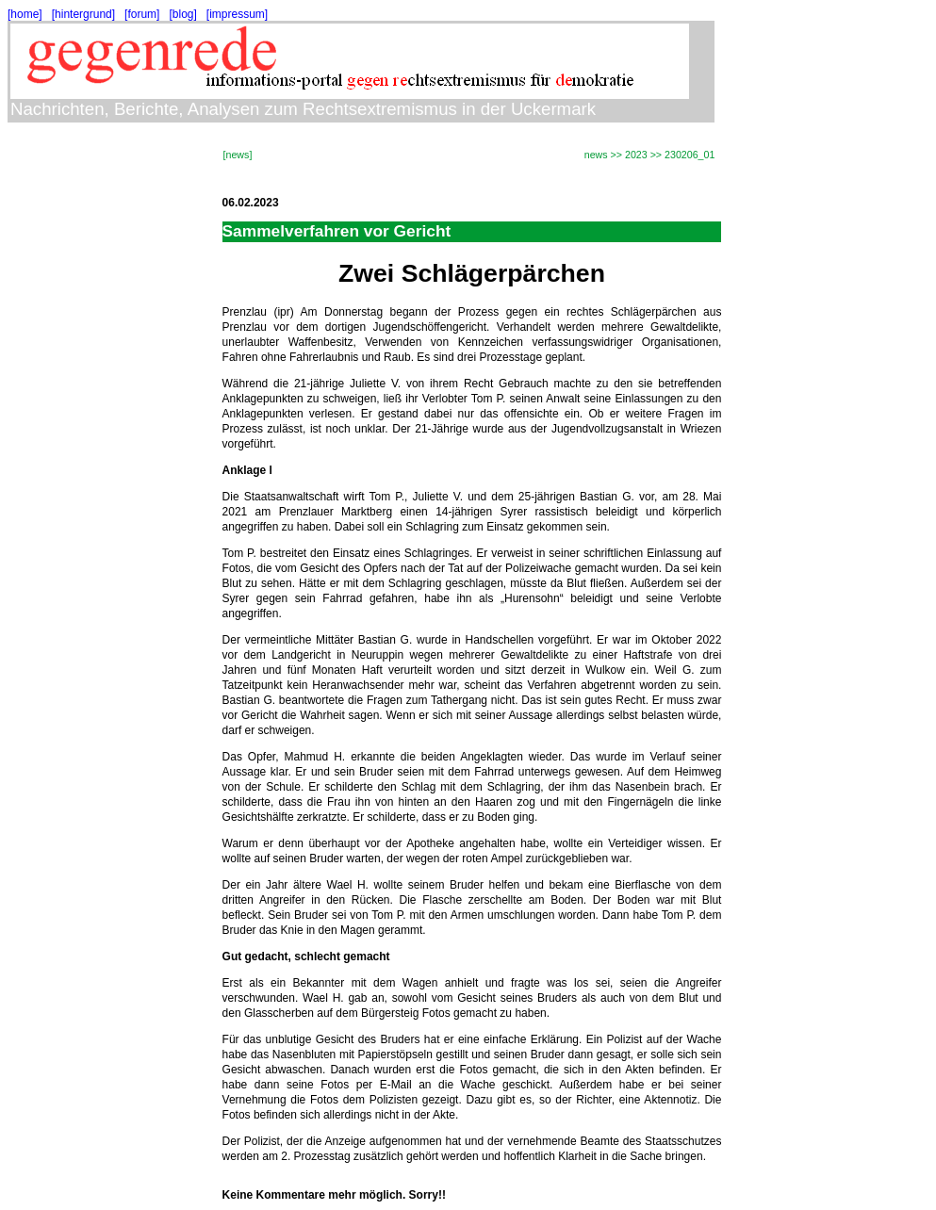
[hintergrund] (83, 14)
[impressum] (237, 14)
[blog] (182, 14)
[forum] (141, 14)
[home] (25, 14)
